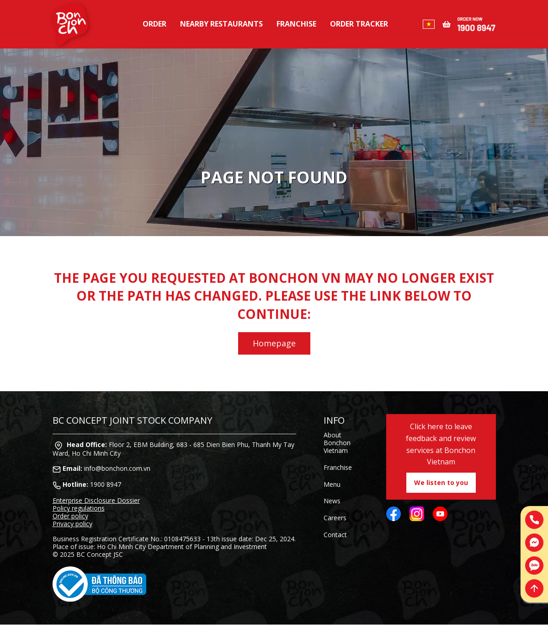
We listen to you (441, 482)
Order (154, 24)
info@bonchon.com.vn (117, 468)
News (332, 500)
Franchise (296, 24)
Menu (332, 484)
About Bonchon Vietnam (337, 443)
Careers (335, 517)
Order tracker (359, 24)
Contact (335, 534)
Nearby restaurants (221, 24)
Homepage (274, 343)
